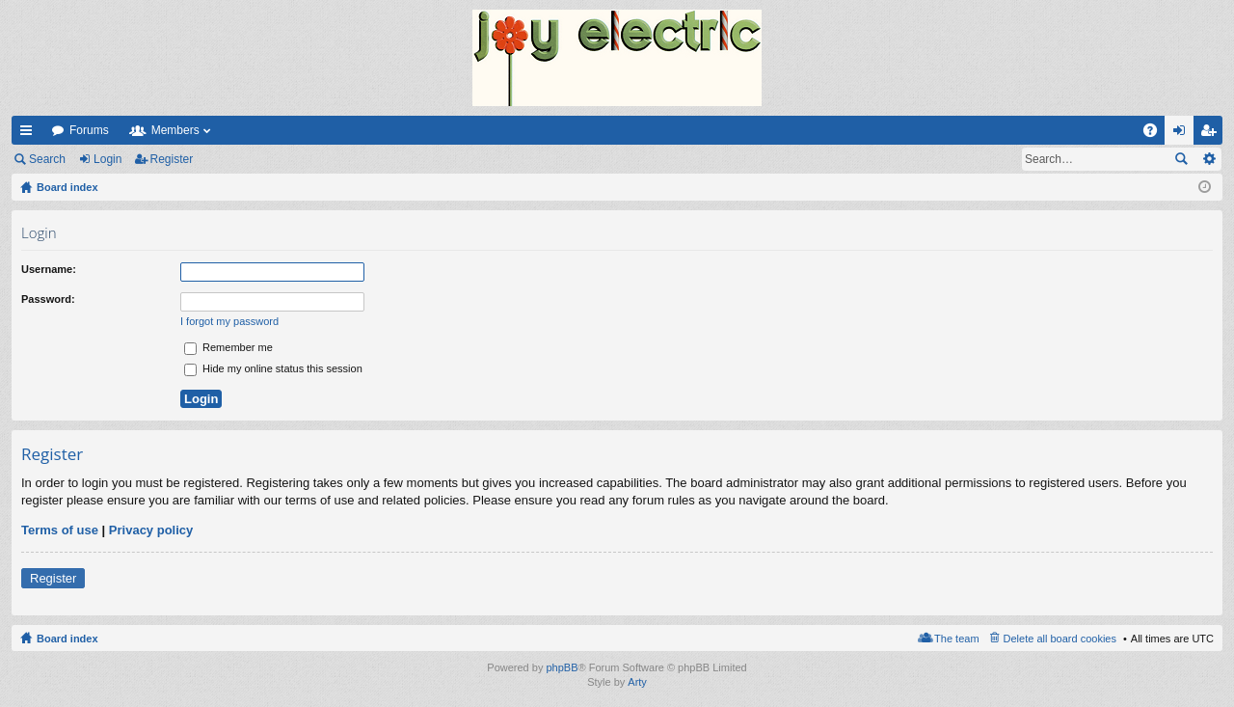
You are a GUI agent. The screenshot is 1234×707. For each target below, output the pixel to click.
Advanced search (1208, 159)
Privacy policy (151, 530)
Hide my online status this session (273, 368)
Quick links (29, 134)
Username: (48, 269)
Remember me (228, 347)
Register (172, 159)
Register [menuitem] (1212, 134)
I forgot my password (229, 321)
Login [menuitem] (1183, 134)
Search (47, 159)
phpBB (561, 667)
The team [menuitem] (956, 638)
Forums (89, 130)
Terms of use (59, 530)
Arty (637, 682)
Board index (67, 638)
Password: (48, 299)
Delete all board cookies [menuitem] (1060, 638)
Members (175, 130)
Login (107, 159)
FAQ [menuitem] (1156, 134)
